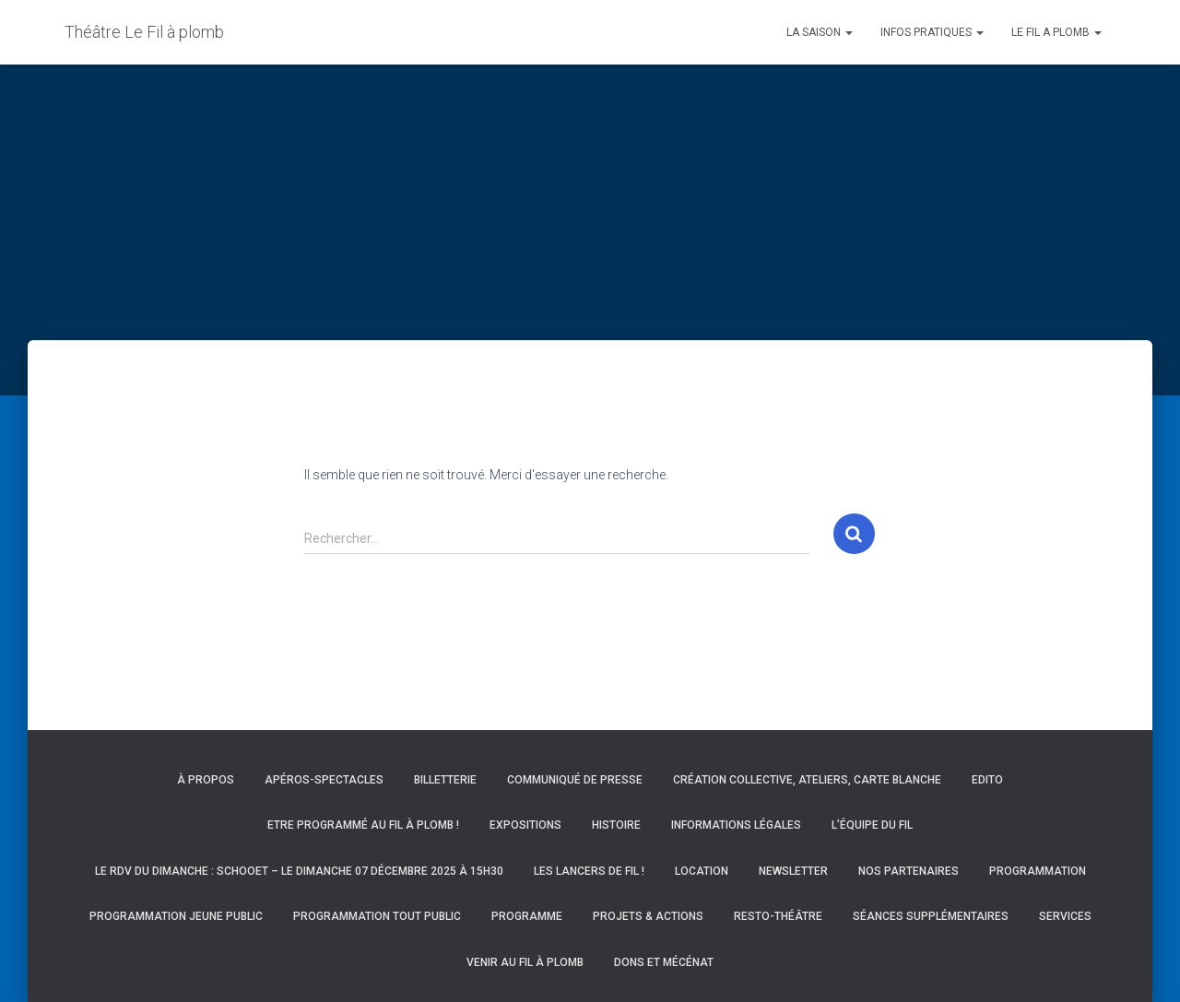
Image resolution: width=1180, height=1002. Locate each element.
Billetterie (445, 779)
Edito (987, 779)
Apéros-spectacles (324, 779)
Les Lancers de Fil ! (589, 871)
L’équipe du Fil (872, 825)
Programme (526, 916)
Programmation (1037, 871)
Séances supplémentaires (931, 916)
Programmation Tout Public (377, 916)
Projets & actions (648, 916)
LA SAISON (819, 32)
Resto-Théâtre (778, 916)
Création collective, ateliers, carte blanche (807, 779)
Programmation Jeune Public (176, 916)
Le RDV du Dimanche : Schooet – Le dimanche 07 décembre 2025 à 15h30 (299, 871)
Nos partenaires (908, 871)
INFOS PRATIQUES (932, 32)
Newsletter (793, 871)
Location (701, 871)
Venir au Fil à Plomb (525, 962)
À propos (205, 779)
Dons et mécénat (664, 962)
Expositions (525, 825)
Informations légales (736, 825)
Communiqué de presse (575, 779)
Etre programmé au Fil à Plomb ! (363, 825)
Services (1065, 916)
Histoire (616, 825)
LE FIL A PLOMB (1056, 32)
